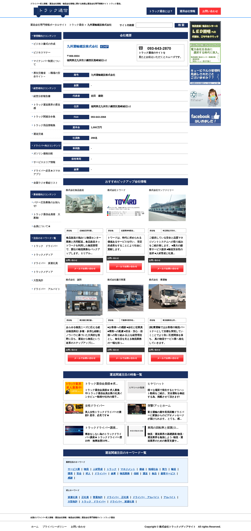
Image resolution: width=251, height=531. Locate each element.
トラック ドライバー (93, 501)
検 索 (181, 25)
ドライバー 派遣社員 (122, 501)
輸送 (173, 469)
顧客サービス (168, 473)
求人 (88, 473)
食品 (154, 473)
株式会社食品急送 (75, 190)
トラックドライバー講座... (101, 427)
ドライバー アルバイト (146, 497)
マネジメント (128, 469)
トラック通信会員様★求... (101, 383)
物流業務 (125, 473)
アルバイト (170, 497)
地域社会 (153, 469)
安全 (79, 473)
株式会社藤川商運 (116, 279)
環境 (70, 473)
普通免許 (98, 497)
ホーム (34, 526)
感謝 (70, 477)
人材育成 (98, 469)
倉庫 (113, 473)
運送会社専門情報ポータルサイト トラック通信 (57, 24)
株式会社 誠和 (74, 279)
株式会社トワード (116, 190)
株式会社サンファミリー (161, 190)
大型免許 (72, 501)
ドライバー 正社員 (118, 497)
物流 (86, 469)
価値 (141, 469)
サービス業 (74, 469)
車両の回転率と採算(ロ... (163, 427)
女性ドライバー (94, 405)
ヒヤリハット (156, 383)
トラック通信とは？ (161, 11)
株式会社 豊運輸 (158, 279)
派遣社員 (72, 497)
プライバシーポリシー (54, 526)
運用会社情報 (187, 11)
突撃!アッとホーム (159, 405)
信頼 (136, 473)
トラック (111, 469)
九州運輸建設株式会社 (88, 46)
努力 (164, 469)
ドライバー (101, 473)
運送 (145, 473)
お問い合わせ (210, 11)
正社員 (85, 497)
